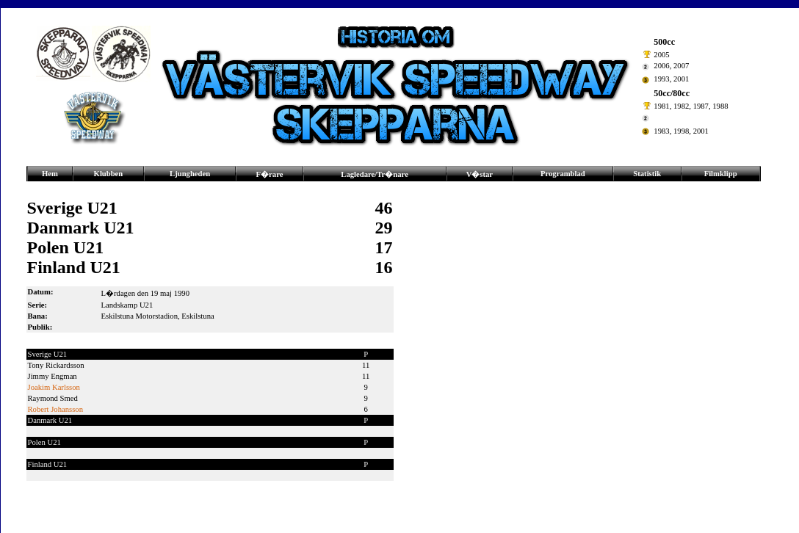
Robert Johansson (55, 409)
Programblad (562, 174)
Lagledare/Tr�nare (374, 174)
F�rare (269, 174)
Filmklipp (720, 174)
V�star (479, 174)
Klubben (108, 174)
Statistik (647, 174)
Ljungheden (190, 174)
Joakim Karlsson (54, 387)
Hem (50, 174)
